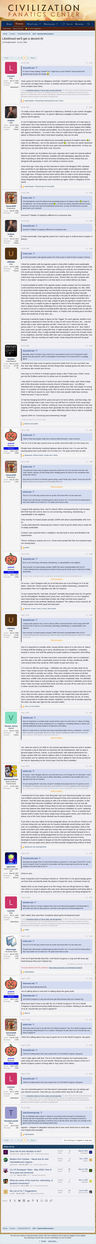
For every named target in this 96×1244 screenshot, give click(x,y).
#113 (90, 853)
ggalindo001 (14, 1165)
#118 (90, 1045)
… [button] (15, 58)
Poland (16, 129)
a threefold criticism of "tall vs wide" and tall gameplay (44, 90)
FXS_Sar (13, 1175)
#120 (90, 1108)
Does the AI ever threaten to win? (25, 1151)
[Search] (88, 24)
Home (9, 24)
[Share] (86, 63)
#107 (90, 430)
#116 (90, 978)
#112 (90, 766)
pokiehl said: (27, 492)
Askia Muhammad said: (31, 1112)
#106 (90, 346)
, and (39, 186)
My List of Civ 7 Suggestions (23, 1191)
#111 (90, 713)
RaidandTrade (14, 1154)
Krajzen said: (27, 198)
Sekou (85, 1161)
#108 (90, 462)
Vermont (15, 878)
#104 (90, 221)
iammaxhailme (15, 1186)
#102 (90, 107)
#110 (90, 615)
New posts (7, 29)
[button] (40, 24)
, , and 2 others (44, 101)
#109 (90, 554)
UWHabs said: (28, 717)
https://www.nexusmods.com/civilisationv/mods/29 (65, 968)
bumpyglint (84, 1153)
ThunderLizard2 (10, 42)
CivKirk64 (84, 1171)
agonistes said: (28, 902)
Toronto (16, 271)
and (31, 424)
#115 (90, 936)
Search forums (18, 29)
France (16, 735)
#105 (90, 248)
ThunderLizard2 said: (30, 858)
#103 (90, 193)
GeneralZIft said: (29, 68)
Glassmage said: (29, 983)
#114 (90, 897)
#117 (90, 1020)
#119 (90, 1074)
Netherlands (14, 87)
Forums (19, 23)
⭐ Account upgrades (33, 29)
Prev (7, 58)
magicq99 (84, 1182)
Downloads (49, 24)
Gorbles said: (27, 435)
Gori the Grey (83, 1193)
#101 (90, 63)
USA (16, 958)
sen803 (12, 1193)
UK (17, 368)
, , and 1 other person (40, 608)
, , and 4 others (41, 455)
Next (32, 58)
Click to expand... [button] (57, 487)
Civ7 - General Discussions (40, 1154)
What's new (32, 24)
